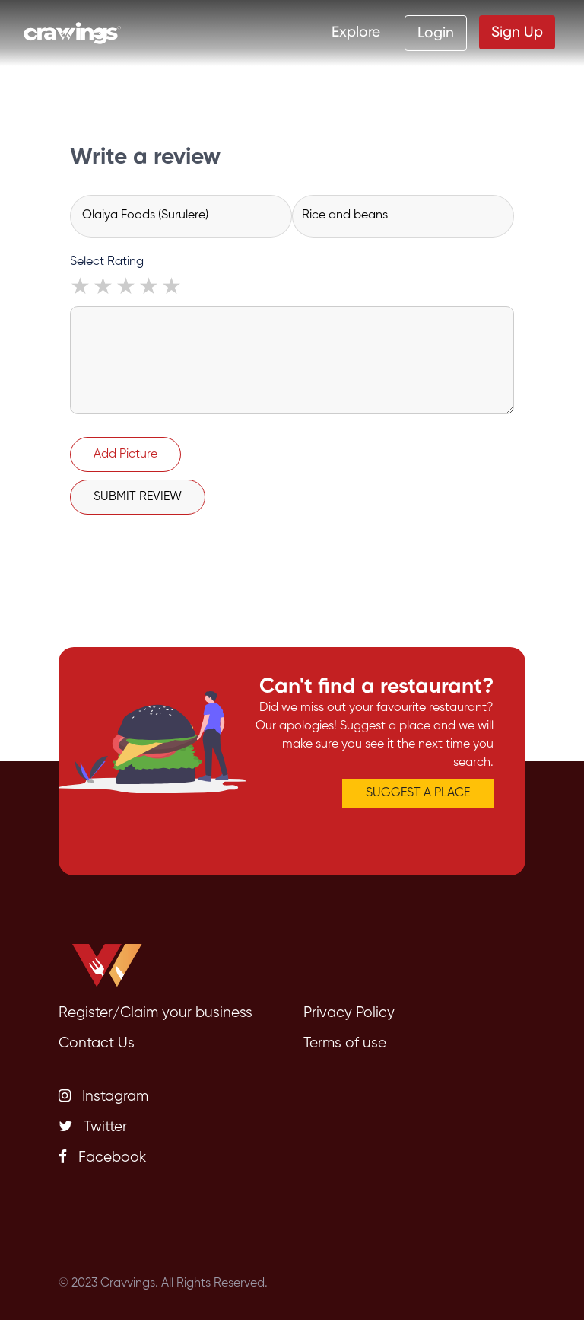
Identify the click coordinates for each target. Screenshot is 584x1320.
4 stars (149, 288)
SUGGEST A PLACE (418, 793)
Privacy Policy (349, 1013)
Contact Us (97, 1043)
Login (435, 32)
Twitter (93, 1126)
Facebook (102, 1157)
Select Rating (107, 262)
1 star (81, 288)
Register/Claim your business (155, 1013)
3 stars (127, 288)
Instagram (103, 1096)
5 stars (172, 288)
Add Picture (125, 454)
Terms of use (344, 1043)
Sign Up (517, 31)
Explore (356, 31)
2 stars (104, 288)
